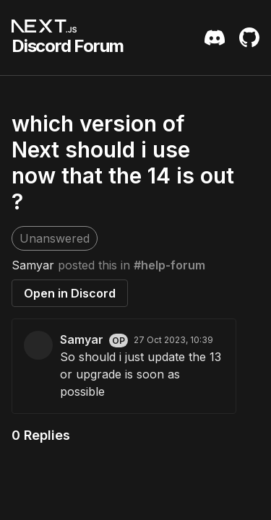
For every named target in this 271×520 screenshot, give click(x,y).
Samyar (33, 265)
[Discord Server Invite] (215, 37)
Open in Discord (70, 293)
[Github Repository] (249, 37)
